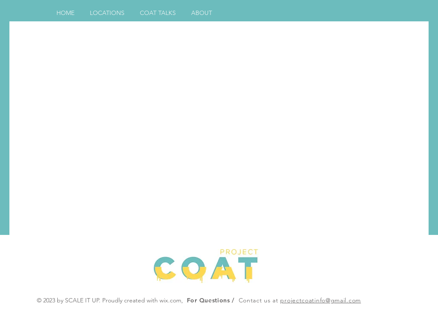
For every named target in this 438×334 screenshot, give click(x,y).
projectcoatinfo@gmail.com (320, 300)
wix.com (170, 300)
